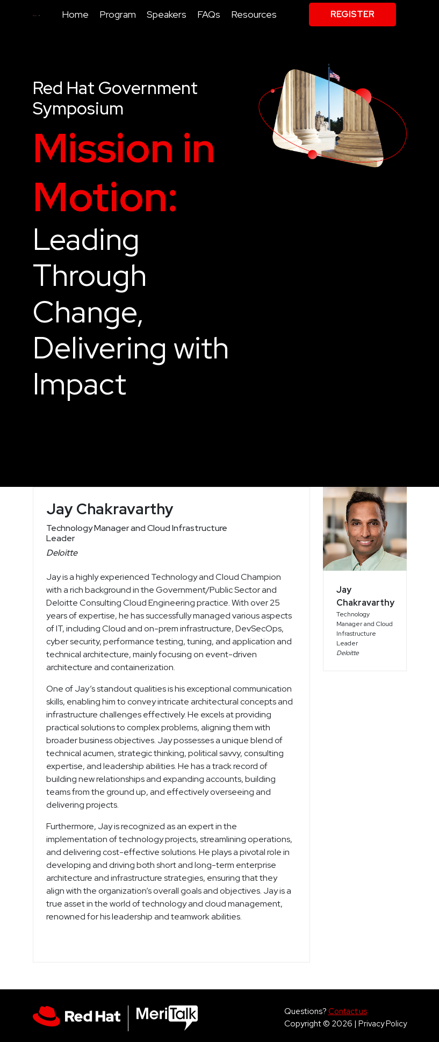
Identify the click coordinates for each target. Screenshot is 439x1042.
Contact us (347, 1011)
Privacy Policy (382, 1023)
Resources (254, 14)
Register (352, 14)
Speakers (166, 14)
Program (117, 14)
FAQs (208, 14)
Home (75, 14)
